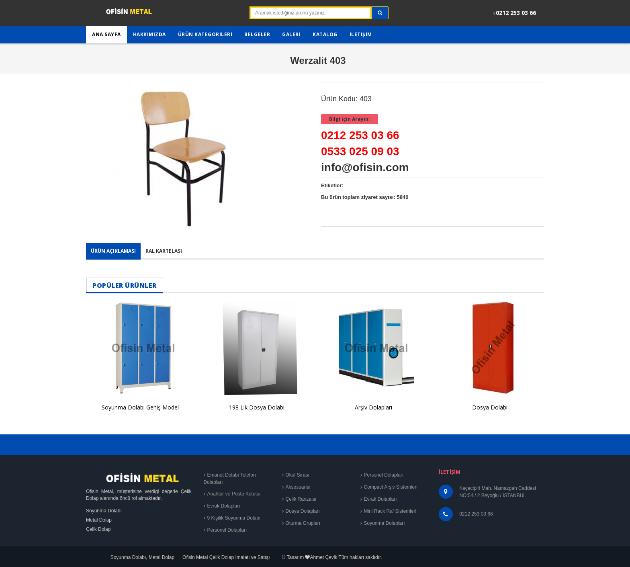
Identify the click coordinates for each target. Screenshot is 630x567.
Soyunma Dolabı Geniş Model (140, 407)
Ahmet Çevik (323, 557)
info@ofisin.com (365, 167)
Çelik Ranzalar (301, 499)
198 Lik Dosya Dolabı (256, 407)
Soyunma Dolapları (384, 523)
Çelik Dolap (98, 529)
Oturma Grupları (303, 523)
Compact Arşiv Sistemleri (390, 487)
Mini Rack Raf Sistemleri (390, 511)
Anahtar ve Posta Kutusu (234, 494)
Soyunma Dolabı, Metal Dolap (142, 557)
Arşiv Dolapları (373, 407)
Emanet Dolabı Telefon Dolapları (230, 478)
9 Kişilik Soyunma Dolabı (234, 518)
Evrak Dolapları (223, 506)
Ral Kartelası (163, 251)
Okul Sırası (297, 475)
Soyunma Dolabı (104, 511)
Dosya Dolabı (489, 407)
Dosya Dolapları (303, 511)
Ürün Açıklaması (113, 251)
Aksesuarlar (298, 487)
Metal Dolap (99, 520)
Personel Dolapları (227, 530)
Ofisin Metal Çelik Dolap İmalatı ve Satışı (226, 557)
